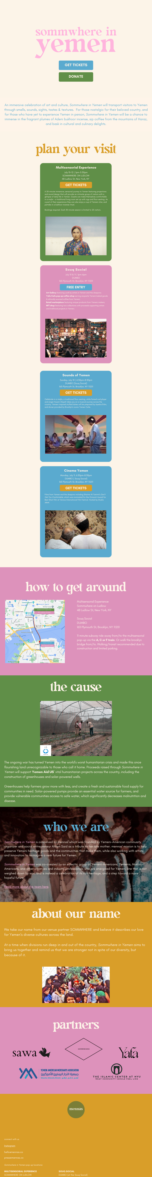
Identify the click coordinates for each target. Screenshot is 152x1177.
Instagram (9, 1145)
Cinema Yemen (76, 470)
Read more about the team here (26, 887)
